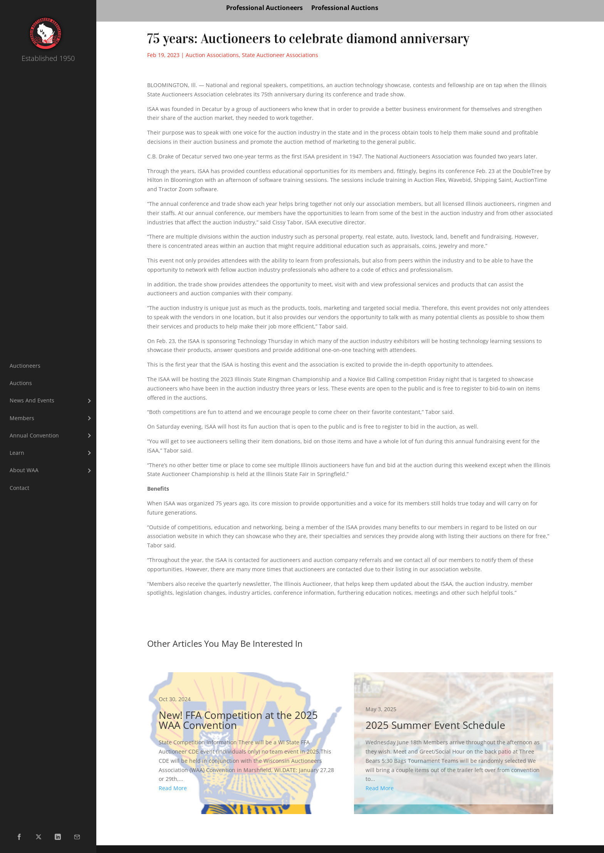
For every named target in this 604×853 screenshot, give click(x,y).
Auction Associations (212, 55)
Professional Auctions (344, 8)
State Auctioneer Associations (280, 55)
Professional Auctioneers (264, 8)
